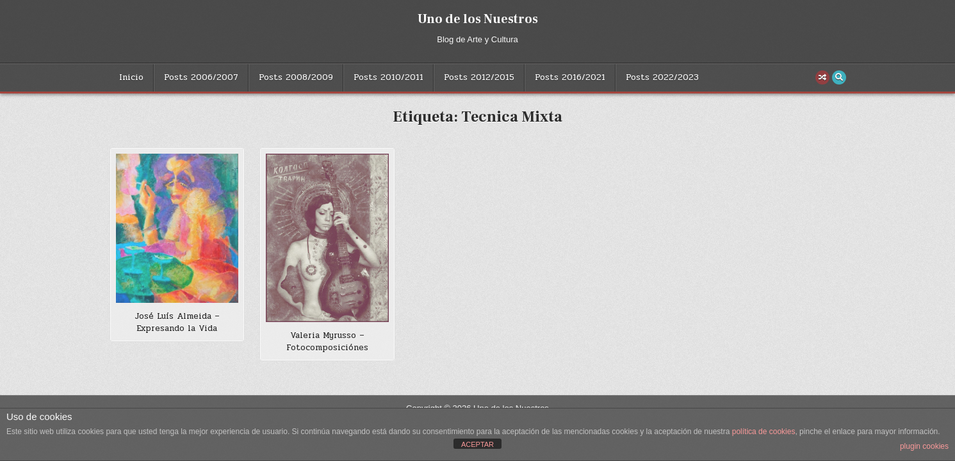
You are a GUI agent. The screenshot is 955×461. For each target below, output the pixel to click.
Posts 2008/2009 (296, 77)
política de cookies (764, 431)
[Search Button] (839, 77)
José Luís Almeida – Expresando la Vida (177, 323)
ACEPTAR (477, 444)
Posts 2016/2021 (570, 77)
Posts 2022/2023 (662, 77)
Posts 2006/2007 (201, 77)
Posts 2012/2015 (479, 77)
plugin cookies (924, 446)
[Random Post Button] (822, 77)
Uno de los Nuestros (478, 19)
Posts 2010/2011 (388, 77)
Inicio (131, 77)
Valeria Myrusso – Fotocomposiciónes (327, 342)
